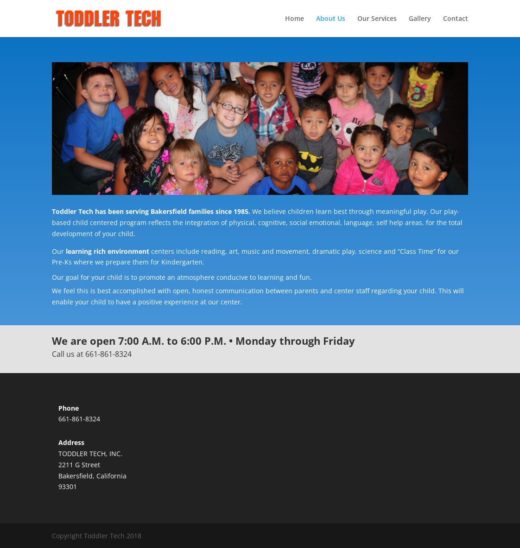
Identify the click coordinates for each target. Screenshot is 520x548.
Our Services (377, 19)
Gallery (420, 19)
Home (294, 19)
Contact (455, 19)
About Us (330, 19)
